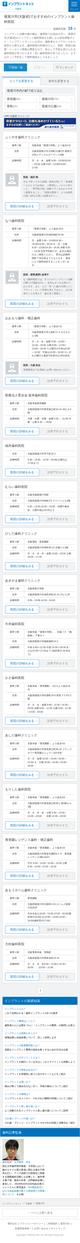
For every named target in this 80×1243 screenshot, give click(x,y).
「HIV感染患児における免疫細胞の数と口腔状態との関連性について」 (23, 1191)
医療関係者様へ (23, 1228)
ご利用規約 (52, 1223)
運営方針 (65, 1223)
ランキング (66, 67)
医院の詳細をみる (22, 206)
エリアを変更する (21, 81)
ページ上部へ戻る (42, 1212)
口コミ (42, 67)
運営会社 (12, 1223)
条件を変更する (58, 81)
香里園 (13, 99)
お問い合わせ (41, 1228)
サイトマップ (58, 1228)
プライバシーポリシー (31, 1223)
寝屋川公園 (51, 106)
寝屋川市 (50, 99)
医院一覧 (17, 67)
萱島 (12, 106)
